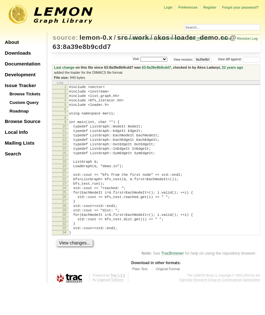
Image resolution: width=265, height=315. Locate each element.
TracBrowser (172, 282)
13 (64, 149)
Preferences (187, 7)
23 (64, 200)
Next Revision (200, 38)
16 (64, 165)
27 (64, 222)
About (12, 42)
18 (64, 175)
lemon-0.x (96, 37)
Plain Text (139, 297)
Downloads (18, 53)
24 (64, 206)
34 (64, 260)
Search (13, 153)
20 (64, 186)
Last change (64, 67)
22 (64, 195)
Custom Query (24, 102)
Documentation (22, 63)
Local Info (16, 132)
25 (64, 211)
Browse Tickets (25, 94)
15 (64, 160)
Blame (226, 38)
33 (64, 255)
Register (210, 7)
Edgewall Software (110, 308)
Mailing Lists (19, 143)
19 (64, 180)
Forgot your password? (240, 7)
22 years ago (232, 67)
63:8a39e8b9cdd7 (82, 46)
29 (64, 233)
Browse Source (22, 121)
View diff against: (239, 59)
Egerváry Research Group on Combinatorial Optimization (220, 308)
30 (64, 238)
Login (168, 7)
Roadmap (19, 111)
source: (65, 37)
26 (64, 217)
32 (64, 249)
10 (64, 133)
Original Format (168, 297)
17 (64, 171)
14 (64, 154)
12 (64, 144)
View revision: (183, 59)
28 (64, 227)
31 (64, 244)
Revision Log (247, 38)
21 (64, 190)
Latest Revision (171, 38)
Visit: (136, 59)
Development (20, 74)
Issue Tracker (20, 85)
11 (64, 138)
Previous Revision (139, 38)
